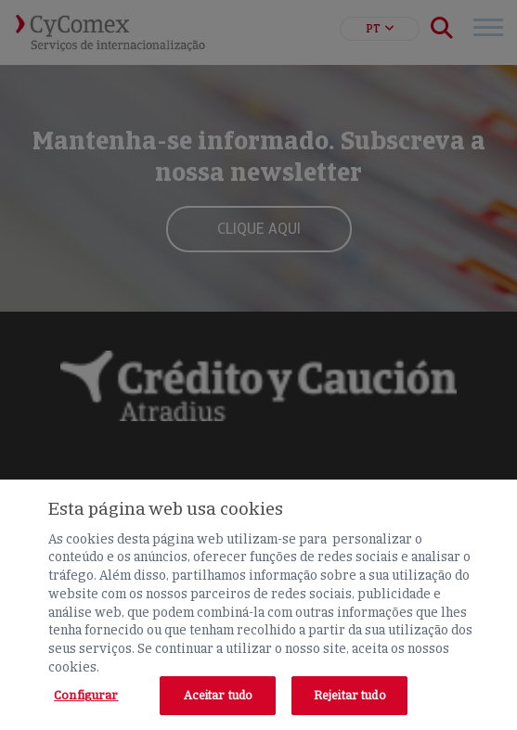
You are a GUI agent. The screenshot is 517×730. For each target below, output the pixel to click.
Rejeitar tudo (350, 695)
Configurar (86, 695)
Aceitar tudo (218, 695)
